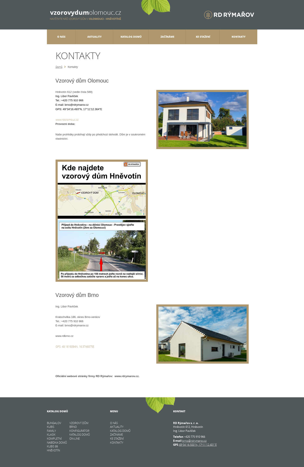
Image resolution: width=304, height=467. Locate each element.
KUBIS (50, 427)
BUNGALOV (54, 423)
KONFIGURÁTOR (79, 431)
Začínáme (167, 38)
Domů (59, 66)
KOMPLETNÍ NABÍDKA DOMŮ (57, 440)
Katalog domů (131, 38)
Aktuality (94, 37)
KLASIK (51, 434)
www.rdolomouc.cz (67, 119)
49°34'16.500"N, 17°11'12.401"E (198, 445)
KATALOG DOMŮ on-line (79, 436)
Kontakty (239, 37)
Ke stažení (203, 37)
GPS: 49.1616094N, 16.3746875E (75, 346)
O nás (61, 38)
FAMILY (51, 431)
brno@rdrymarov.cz (194, 441)
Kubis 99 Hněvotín (53, 448)
